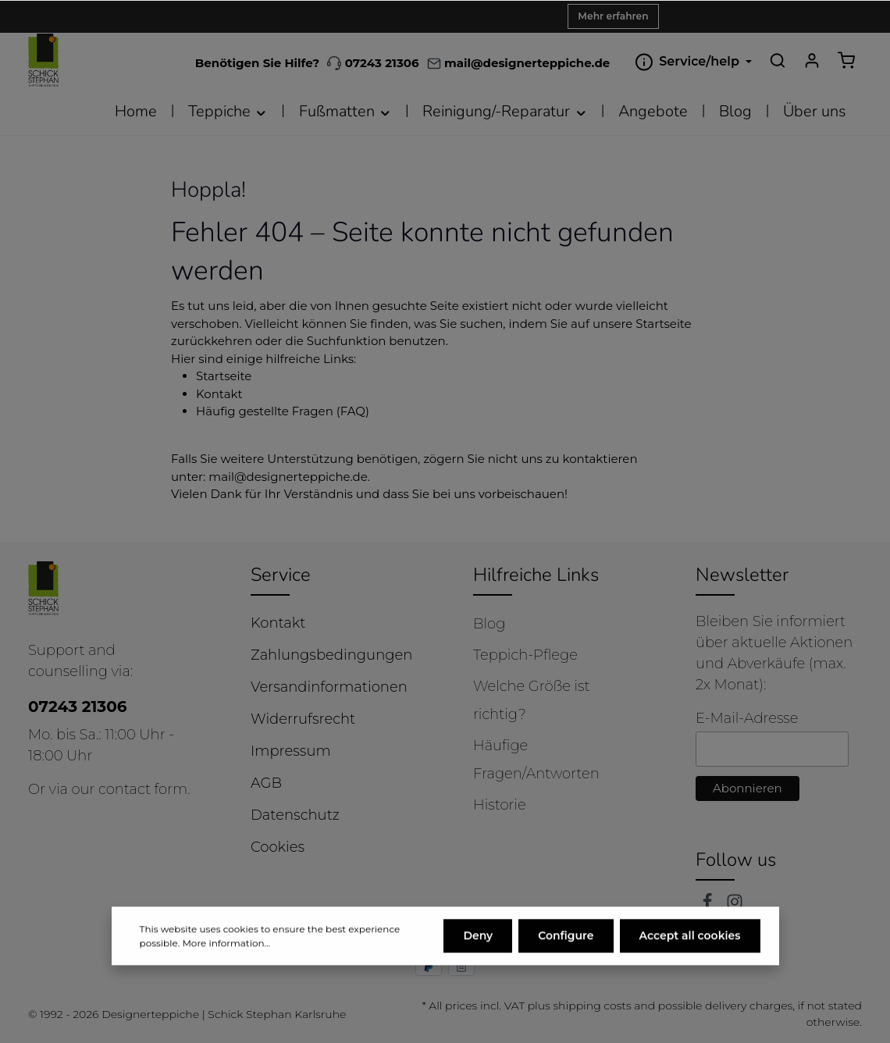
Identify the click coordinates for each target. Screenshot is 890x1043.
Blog (489, 623)
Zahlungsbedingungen (331, 655)
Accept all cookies (690, 970)
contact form (142, 789)
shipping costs (592, 1006)
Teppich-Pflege (525, 655)
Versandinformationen (329, 687)
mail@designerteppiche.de (288, 476)
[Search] (777, 60)
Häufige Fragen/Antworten (536, 759)
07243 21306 (372, 62)
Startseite (223, 375)
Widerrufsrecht (303, 719)
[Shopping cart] (846, 60)
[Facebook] (709, 905)
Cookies (277, 847)
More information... (226, 978)
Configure (565, 970)
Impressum (291, 751)
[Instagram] (734, 905)
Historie (499, 804)
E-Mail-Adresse (747, 718)
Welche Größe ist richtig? (531, 700)
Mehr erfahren (613, 16)
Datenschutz (295, 815)
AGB (266, 783)
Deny (478, 970)
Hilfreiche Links (536, 574)
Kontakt (219, 393)
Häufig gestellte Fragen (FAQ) (282, 411)
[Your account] (812, 60)
